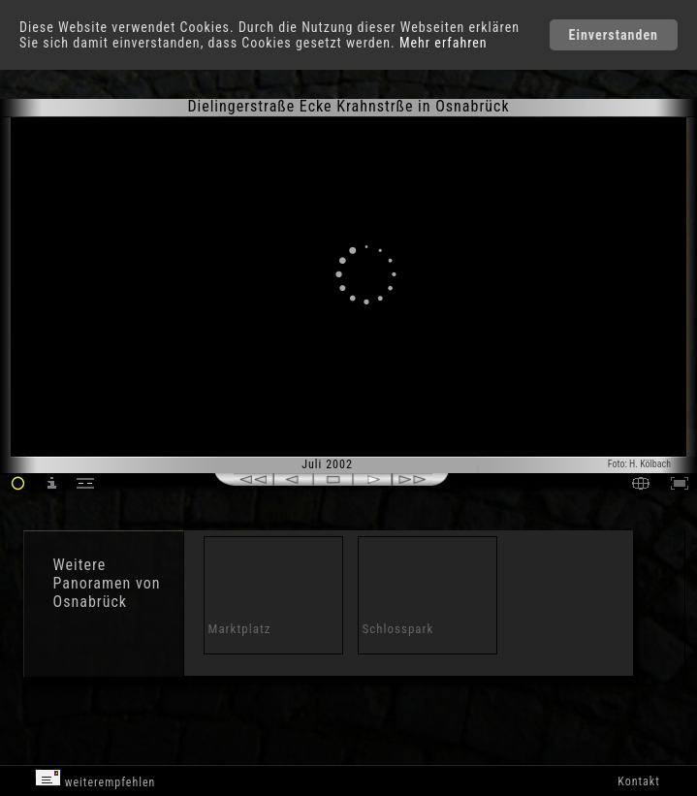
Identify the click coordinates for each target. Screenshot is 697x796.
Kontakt (638, 781)
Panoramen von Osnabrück (107, 592)
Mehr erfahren (443, 42)
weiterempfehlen (95, 779)
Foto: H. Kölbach (639, 464)
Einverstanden (613, 35)
